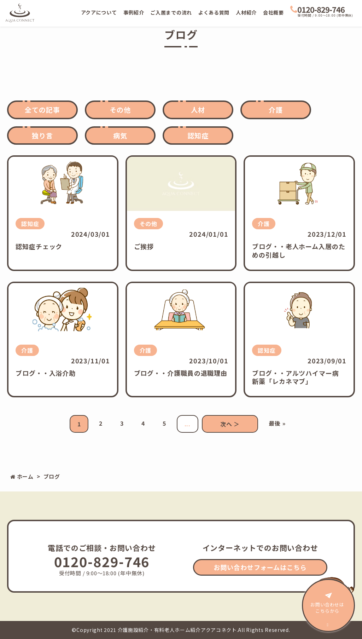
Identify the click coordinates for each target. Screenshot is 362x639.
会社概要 (273, 12)
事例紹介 (133, 12)
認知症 (198, 135)
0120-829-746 (317, 9)
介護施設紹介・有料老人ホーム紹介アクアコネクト (177, 629)
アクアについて (99, 12)
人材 (198, 109)
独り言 (42, 135)
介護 (276, 109)
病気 (120, 135)
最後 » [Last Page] (277, 423)
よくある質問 (213, 12)
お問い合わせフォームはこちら (260, 567)
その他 (120, 109)
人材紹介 (246, 12)
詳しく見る (62, 213)
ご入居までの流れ (171, 12)
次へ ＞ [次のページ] (230, 424)
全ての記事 (42, 109)
